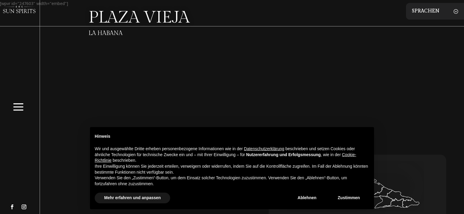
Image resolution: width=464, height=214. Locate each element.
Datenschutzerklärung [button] (264, 148)
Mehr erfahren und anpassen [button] (132, 197)
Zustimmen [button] (349, 197)
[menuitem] (18, 115)
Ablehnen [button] (307, 197)
